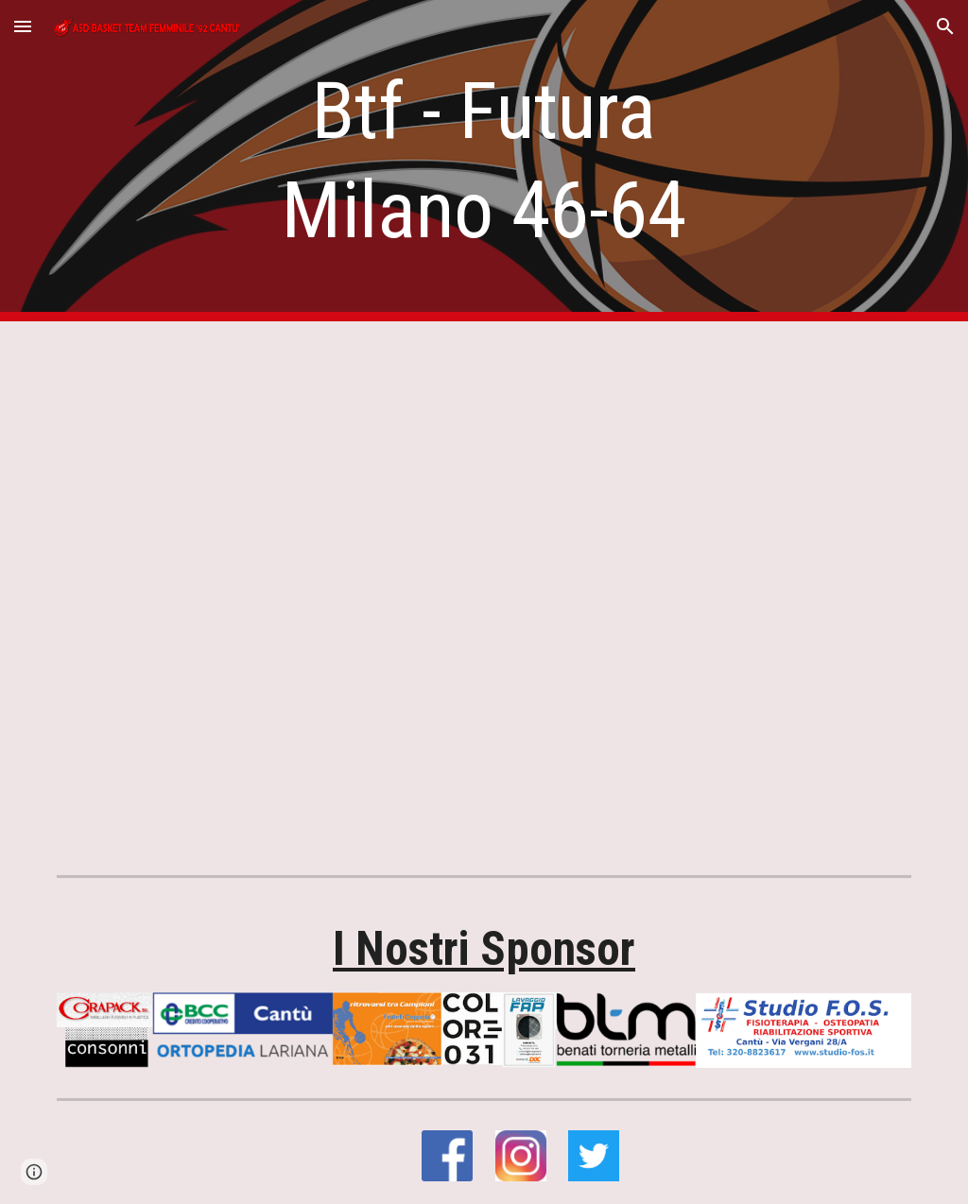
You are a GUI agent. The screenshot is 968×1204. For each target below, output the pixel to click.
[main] (483, 160)
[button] (22, 26)
